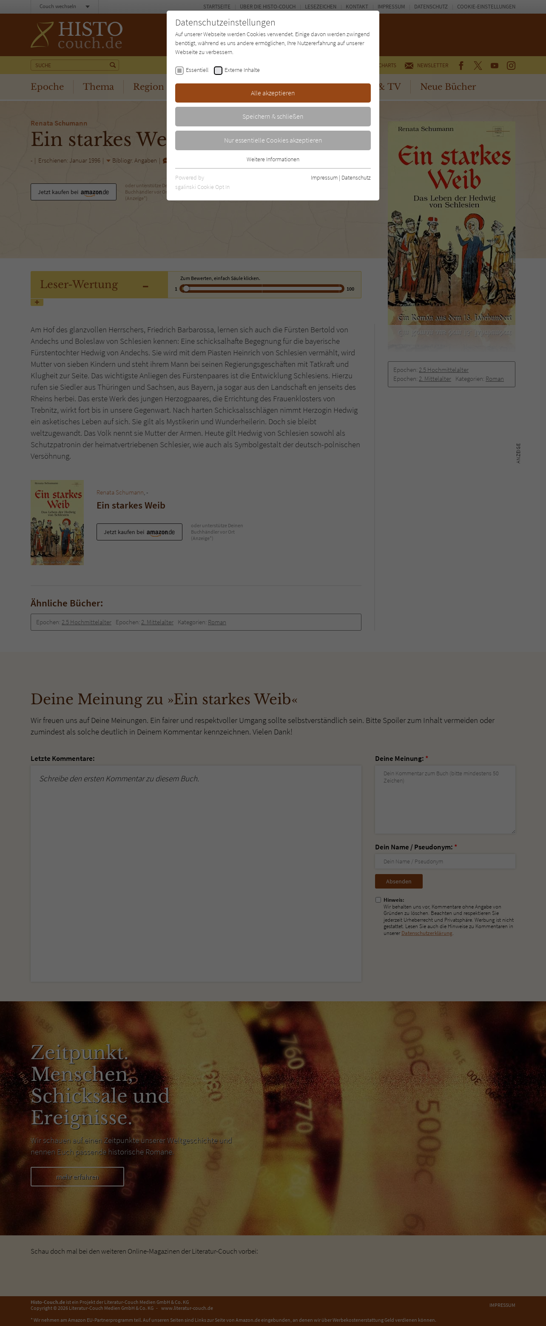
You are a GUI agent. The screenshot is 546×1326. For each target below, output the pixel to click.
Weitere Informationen (273, 159)
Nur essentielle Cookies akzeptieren (273, 140)
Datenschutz (356, 177)
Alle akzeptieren (273, 93)
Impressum (324, 177)
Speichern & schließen (273, 116)
